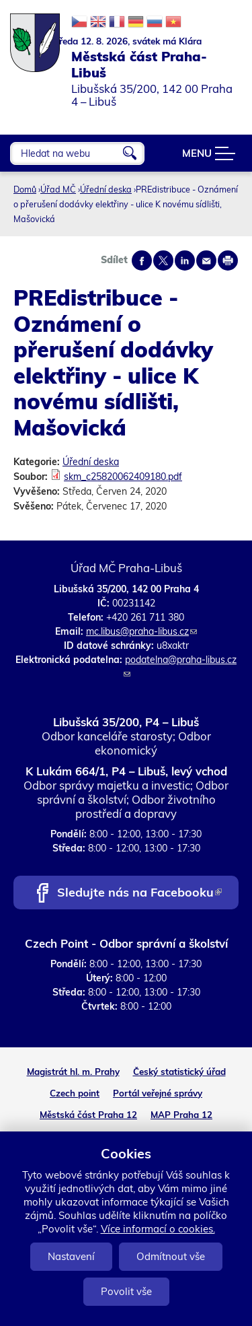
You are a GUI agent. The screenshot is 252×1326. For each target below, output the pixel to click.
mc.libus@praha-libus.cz (141, 631)
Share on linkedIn (185, 260)
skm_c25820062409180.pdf (123, 476)
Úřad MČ (58, 189)
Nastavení (71, 1256)
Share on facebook (142, 260)
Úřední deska (106, 189)
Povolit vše (126, 1291)
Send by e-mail (206, 260)
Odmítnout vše (170, 1256)
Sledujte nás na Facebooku (139, 893)
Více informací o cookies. (158, 1228)
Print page (228, 260)
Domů (24, 189)
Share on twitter (163, 260)
